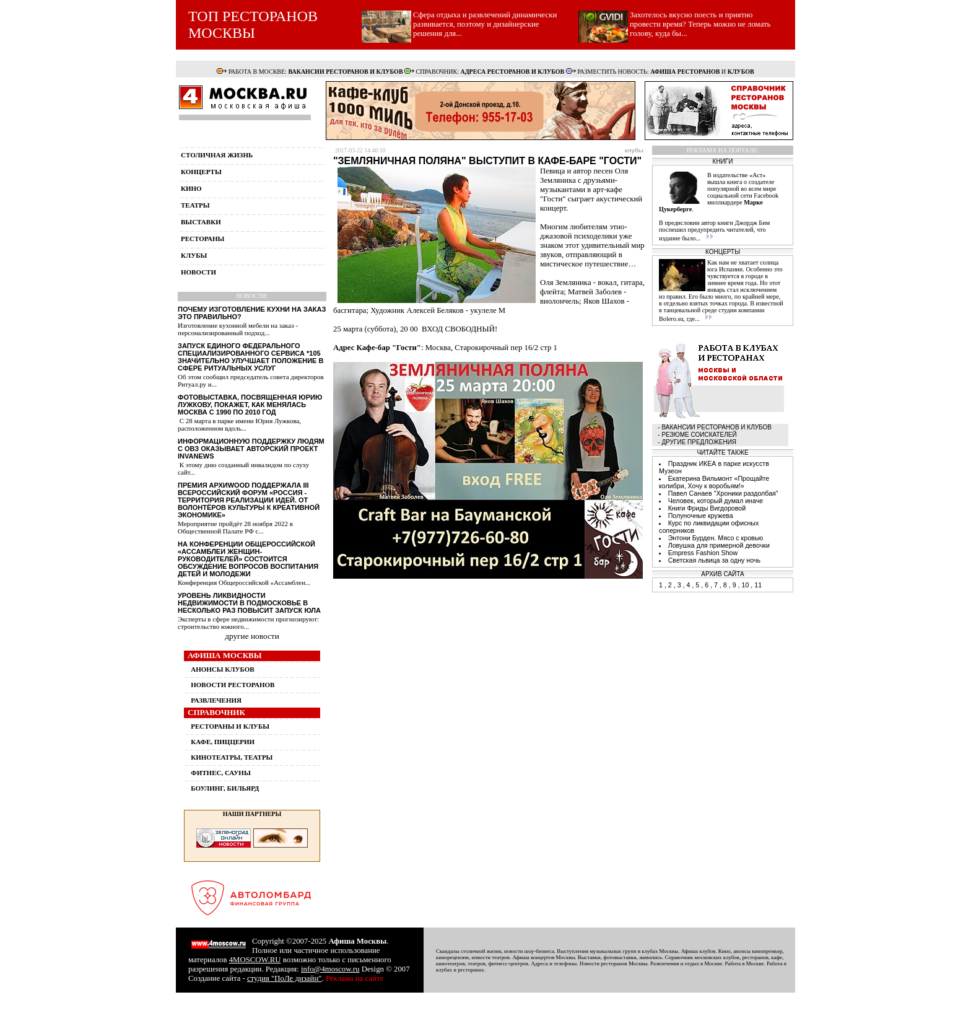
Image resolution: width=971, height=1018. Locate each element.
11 (758, 585)
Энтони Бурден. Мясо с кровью (716, 538)
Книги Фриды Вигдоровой (707, 508)
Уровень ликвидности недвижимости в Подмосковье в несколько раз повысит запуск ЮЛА (249, 603)
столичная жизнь (217, 155)
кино (191, 188)
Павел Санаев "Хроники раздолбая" (723, 493)
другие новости (252, 636)
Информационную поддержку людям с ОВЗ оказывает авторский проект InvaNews (251, 448)
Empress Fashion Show (703, 552)
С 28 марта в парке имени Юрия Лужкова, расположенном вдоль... (239, 424)
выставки (201, 222)
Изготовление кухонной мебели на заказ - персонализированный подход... (238, 329)
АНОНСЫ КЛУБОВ (222, 669)
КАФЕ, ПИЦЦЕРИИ (223, 741)
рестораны (202, 238)
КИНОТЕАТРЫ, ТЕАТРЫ (231, 757)
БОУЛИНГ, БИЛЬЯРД (225, 788)
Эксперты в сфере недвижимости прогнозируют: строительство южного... (248, 622)
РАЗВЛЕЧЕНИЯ (216, 700)
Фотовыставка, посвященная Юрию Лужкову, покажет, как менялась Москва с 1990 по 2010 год (250, 404)
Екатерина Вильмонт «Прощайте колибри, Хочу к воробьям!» (714, 482)
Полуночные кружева (700, 515)
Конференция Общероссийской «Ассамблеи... (244, 582)
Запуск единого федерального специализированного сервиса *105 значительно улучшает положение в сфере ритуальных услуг (250, 357)
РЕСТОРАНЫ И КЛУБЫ (230, 726)
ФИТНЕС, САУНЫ (220, 772)
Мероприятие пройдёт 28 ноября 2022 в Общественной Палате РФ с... (235, 527)
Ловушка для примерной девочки (719, 545)
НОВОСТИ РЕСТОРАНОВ (232, 684)
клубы (194, 255)
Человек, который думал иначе (716, 500)
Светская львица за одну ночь (714, 560)
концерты (201, 171)
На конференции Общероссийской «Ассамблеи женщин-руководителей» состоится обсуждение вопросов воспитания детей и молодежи (248, 558)
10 (745, 585)
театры (195, 205)
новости (198, 272)
